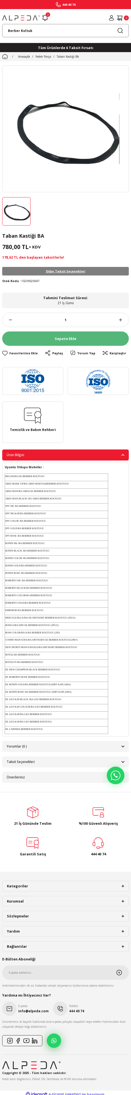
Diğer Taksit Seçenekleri (65, 271)
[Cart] (123, 18)
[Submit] (122, 972)
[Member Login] (111, 18)
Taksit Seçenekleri (21, 761)
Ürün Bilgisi (15, 455)
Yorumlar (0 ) (17, 746)
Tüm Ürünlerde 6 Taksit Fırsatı (65, 47)
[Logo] (21, 17)
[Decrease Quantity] (7, 320)
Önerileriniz (16, 777)
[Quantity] (65, 320)
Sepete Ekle (65, 338)
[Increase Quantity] (124, 320)
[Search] (65, 30)
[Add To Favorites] (20, 353)
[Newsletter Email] (65, 972)
